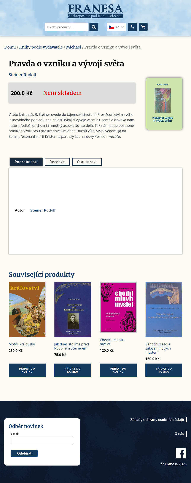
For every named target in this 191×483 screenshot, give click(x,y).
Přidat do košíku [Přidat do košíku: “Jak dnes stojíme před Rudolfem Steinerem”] (73, 370)
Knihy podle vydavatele (41, 47)
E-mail (15, 433)
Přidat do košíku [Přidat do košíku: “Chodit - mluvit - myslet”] (118, 370)
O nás (179, 433)
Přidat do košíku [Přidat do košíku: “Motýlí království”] (27, 370)
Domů (10, 47)
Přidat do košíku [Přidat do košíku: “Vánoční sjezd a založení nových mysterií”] (164, 370)
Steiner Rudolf (23, 74)
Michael (73, 47)
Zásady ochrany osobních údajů (157, 419)
